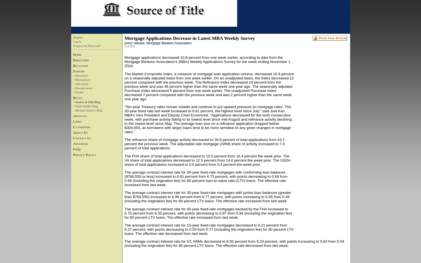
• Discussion (81, 75)
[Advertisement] (320, 139)
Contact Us (82, 138)
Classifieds (81, 127)
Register (78, 37)
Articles (80, 116)
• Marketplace (82, 79)
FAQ (77, 149)
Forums (79, 71)
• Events (78, 92)
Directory (81, 60)
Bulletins (80, 66)
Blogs (78, 98)
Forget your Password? (87, 45)
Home (77, 54)
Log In (77, 41)
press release (134, 43)
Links (77, 121)
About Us (80, 132)
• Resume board (83, 88)
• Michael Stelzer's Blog (88, 110)
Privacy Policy (85, 155)
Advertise (80, 144)
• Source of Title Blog (87, 102)
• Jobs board (81, 84)
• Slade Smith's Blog (86, 106)
